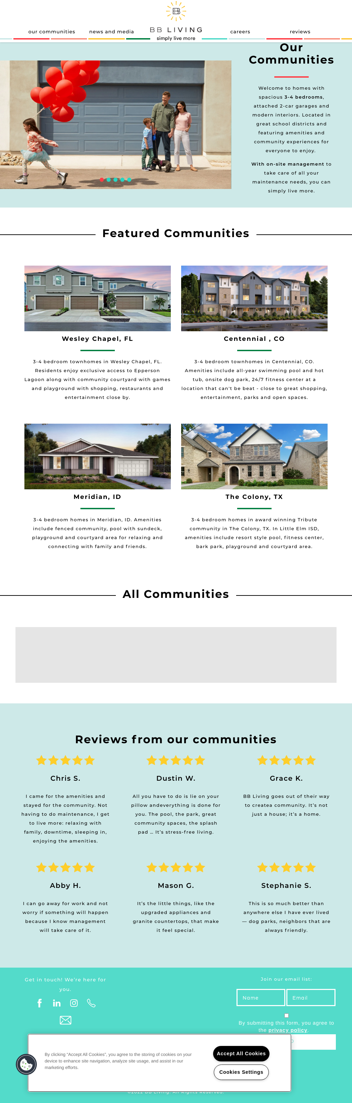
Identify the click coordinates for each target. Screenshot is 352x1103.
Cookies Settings (241, 1072)
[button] (26, 1065)
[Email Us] (65, 1020)
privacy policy (287, 1030)
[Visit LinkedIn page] (57, 1003)
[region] (160, 1063)
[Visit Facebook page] (39, 1003)
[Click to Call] (91, 1003)
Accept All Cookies (241, 1053)
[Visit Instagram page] (74, 1003)
